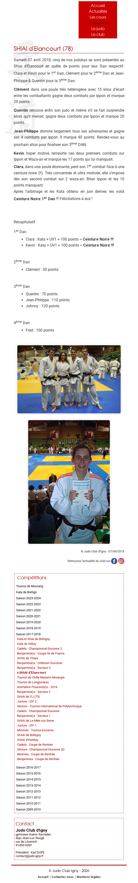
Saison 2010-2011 (28, 803)
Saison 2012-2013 (28, 791)
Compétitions (98, 22)
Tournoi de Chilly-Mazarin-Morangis (41, 677)
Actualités (98, 11)
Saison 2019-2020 (28, 622)
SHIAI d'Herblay (27, 740)
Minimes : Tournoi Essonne (35, 730)
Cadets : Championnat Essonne (38, 711)
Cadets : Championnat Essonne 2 (39, 648)
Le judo (98, 28)
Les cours (98, 17)
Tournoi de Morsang (29, 586)
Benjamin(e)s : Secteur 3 (33, 668)
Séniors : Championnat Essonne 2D (41, 749)
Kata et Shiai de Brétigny (33, 639)
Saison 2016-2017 (28, 767)
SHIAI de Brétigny (29, 735)
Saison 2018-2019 (28, 628)
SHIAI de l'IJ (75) (28, 696)
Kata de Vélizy (26, 644)
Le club (98, 34)
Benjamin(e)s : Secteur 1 (33, 716)
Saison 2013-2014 (28, 785)
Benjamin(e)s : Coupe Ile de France (40, 653)
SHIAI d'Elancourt (32, 672)
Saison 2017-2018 (28, 634)
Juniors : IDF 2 (27, 701)
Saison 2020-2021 (28, 616)
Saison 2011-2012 (28, 797)
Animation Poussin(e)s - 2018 (37, 687)
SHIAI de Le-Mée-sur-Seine (35, 720)
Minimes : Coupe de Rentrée (36, 754)
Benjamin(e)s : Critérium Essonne (39, 663)
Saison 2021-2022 (28, 610)
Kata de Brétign (26, 592)
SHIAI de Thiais (27, 658)
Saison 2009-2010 (28, 809)
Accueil (98, 5)
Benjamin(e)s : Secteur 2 (33, 692)
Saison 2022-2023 (28, 604)
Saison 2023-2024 (28, 598)
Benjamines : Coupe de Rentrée (38, 759)
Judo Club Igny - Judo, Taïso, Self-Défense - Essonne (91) (38, 18)
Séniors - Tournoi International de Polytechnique (49, 706)
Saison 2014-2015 (28, 779)
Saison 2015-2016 (28, 773)
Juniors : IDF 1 (27, 725)
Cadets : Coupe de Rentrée (35, 744)
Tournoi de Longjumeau (33, 682)
